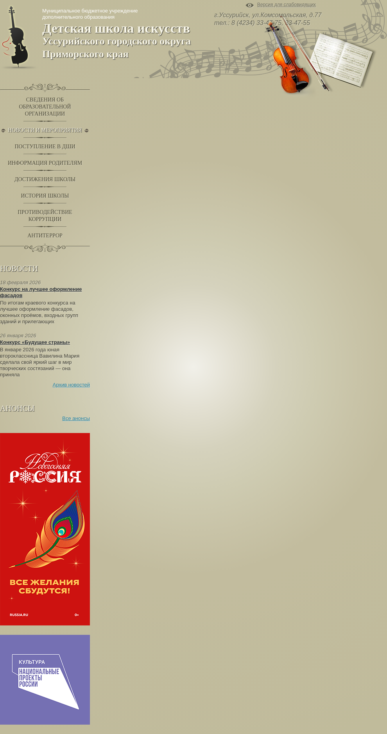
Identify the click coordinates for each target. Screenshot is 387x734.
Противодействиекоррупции (45, 215)
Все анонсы (76, 418)
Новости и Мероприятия (45, 130)
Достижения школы (44, 179)
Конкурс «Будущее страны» (35, 342)
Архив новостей (71, 385)
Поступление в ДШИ (44, 147)
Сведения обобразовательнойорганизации (45, 107)
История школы (45, 196)
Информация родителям (45, 163)
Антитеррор (45, 236)
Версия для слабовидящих (286, 5)
